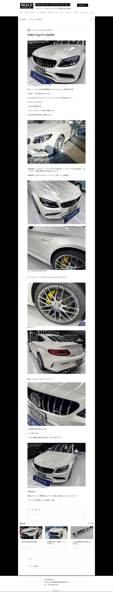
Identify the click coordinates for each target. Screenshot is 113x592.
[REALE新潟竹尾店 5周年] (31, 532)
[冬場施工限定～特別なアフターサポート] (56, 532)
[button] (91, 19)
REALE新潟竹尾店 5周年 (29, 542)
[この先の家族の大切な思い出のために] (82, 532)
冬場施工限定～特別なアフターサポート (56, 543)
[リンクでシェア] (39, 509)
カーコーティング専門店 (35, 19)
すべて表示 (90, 523)
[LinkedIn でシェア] (36, 509)
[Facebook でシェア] (28, 509)
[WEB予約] (82, 5)
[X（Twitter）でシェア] (32, 509)
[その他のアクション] (85, 30)
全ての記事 (23, 19)
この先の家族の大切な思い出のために (82, 543)
